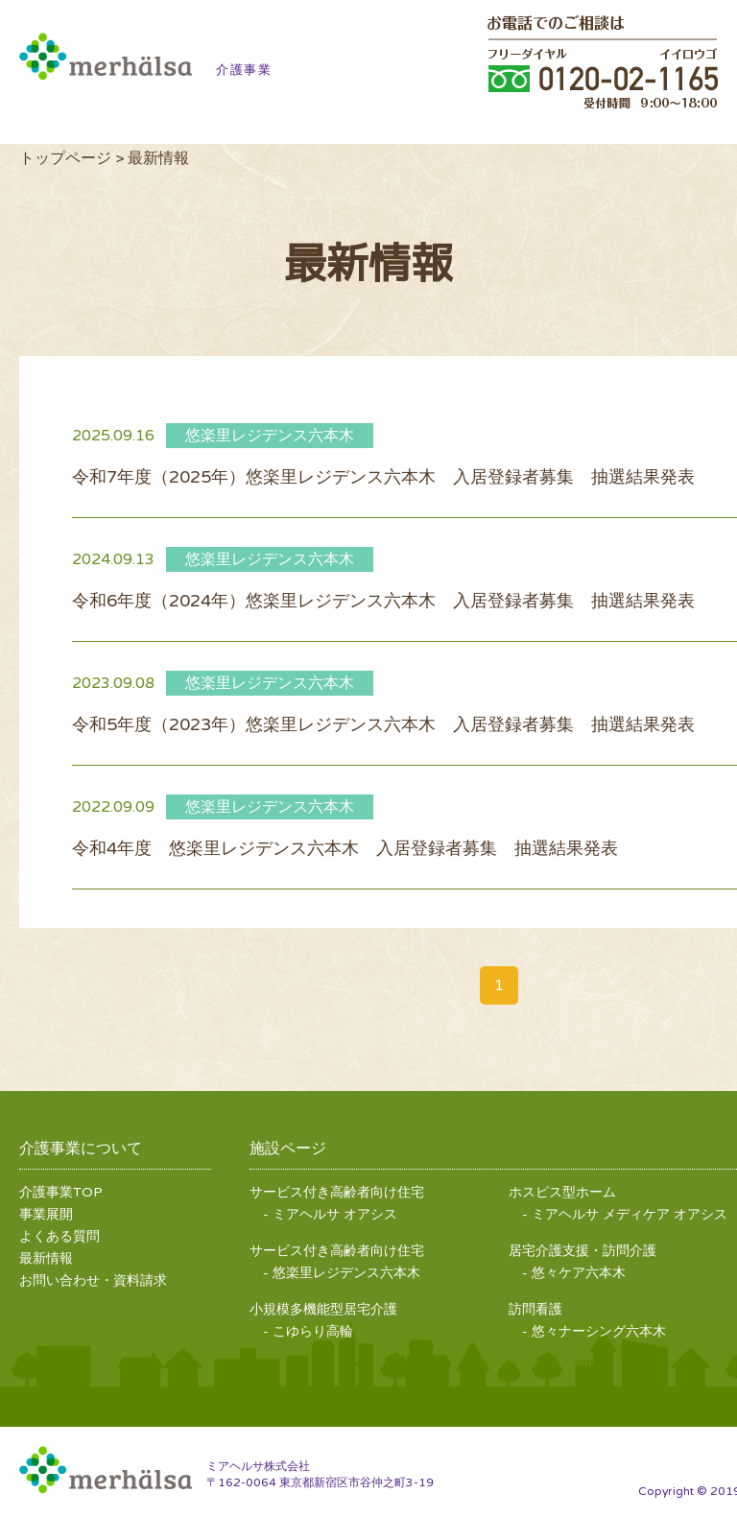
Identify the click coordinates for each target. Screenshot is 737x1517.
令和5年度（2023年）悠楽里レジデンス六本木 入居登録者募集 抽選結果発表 (383, 724)
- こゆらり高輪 (308, 1331)
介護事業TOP (61, 1192)
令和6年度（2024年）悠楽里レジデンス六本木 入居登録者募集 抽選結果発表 (383, 600)
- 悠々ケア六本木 (574, 1273)
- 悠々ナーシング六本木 (594, 1331)
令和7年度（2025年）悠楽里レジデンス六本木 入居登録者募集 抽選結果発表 (383, 476)
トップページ (65, 158)
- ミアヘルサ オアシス (330, 1214)
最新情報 (46, 1258)
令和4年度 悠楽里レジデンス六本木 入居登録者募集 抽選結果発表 (345, 848)
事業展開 (46, 1214)
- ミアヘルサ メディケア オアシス (624, 1214)
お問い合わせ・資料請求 (93, 1280)
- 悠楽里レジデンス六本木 (341, 1273)
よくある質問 (59, 1236)
